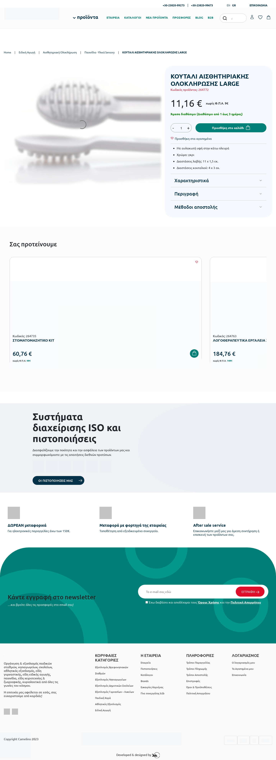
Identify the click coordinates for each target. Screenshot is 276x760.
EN (228, 5)
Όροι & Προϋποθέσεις (199, 687)
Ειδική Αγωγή (27, 52)
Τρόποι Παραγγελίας (198, 662)
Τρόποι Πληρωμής (196, 668)
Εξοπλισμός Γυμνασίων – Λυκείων (114, 691)
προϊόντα (87, 17)
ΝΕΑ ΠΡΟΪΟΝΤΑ (157, 17)
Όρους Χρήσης (208, 602)
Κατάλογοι (147, 674)
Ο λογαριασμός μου (243, 662)
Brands (145, 681)
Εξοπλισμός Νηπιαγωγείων (110, 679)
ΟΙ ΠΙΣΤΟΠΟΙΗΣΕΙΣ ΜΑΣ (55, 480)
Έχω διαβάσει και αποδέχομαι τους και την (203, 602)
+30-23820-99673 (202, 5)
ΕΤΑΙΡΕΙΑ (113, 17)
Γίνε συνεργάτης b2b (152, 693)
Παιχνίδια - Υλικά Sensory (100, 52)
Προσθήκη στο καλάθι (228, 128)
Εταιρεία (146, 662)
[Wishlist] (193, 138)
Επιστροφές (193, 681)
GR (234, 5)
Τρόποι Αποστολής (197, 674)
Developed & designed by (138, 755)
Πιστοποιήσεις (149, 668)
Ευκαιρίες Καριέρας (152, 687)
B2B (210, 17)
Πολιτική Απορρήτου (246, 602)
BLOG (199, 17)
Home (7, 52)
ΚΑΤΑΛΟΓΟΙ (132, 17)
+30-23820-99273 (174, 5)
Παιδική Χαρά (103, 698)
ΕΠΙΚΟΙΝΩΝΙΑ (258, 5)
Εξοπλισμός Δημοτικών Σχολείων (114, 685)
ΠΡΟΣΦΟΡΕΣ (181, 17)
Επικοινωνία (239, 674)
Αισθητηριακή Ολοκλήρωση (60, 52)
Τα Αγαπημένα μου (242, 668)
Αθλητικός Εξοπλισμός (108, 704)
